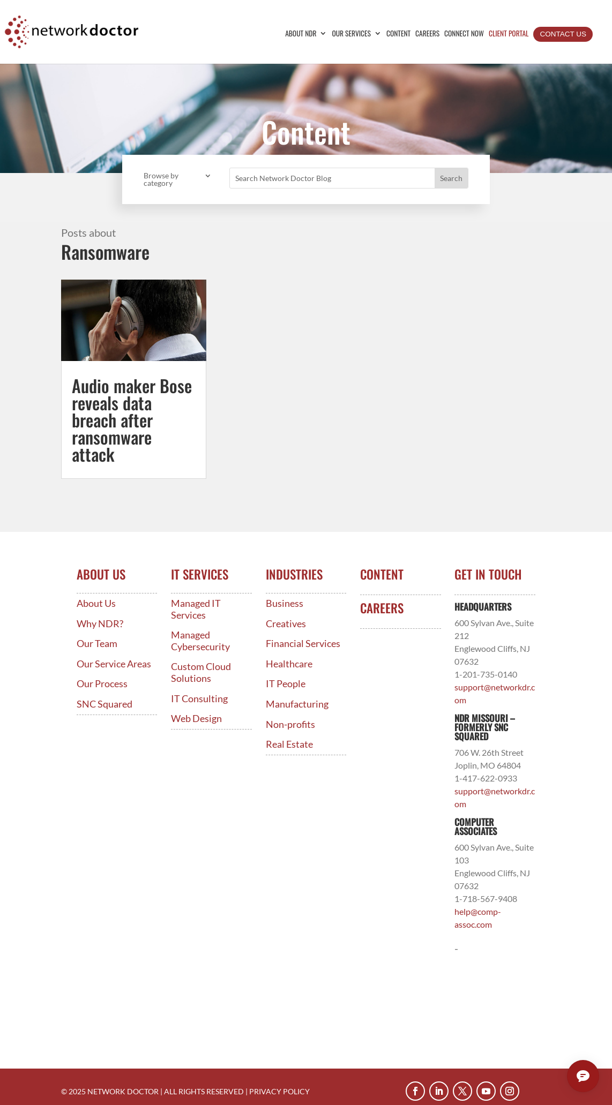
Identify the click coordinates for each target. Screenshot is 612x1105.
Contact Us (563, 34)
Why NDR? (100, 623)
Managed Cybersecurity (200, 640)
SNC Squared (104, 704)
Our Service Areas (114, 664)
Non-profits (290, 724)
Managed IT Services (196, 609)
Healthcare (289, 664)
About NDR (300, 34)
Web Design (196, 718)
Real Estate (289, 744)
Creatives (286, 623)
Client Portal (509, 34)
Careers (427, 34)
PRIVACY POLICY (279, 1091)
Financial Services (303, 643)
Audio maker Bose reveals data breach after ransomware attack (132, 420)
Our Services (351, 34)
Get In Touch (487, 574)
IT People (285, 683)
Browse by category (161, 179)
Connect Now (464, 34)
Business (284, 603)
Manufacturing (297, 704)
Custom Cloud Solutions (201, 672)
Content (398, 34)
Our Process (102, 683)
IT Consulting (199, 698)
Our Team (97, 643)
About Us (96, 603)
